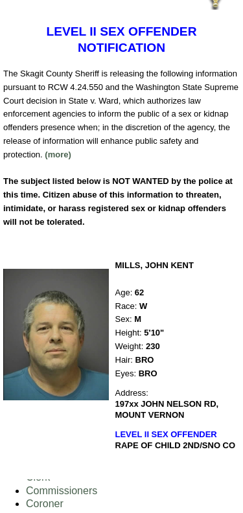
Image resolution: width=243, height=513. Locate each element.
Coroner (45, 503)
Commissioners (61, 490)
